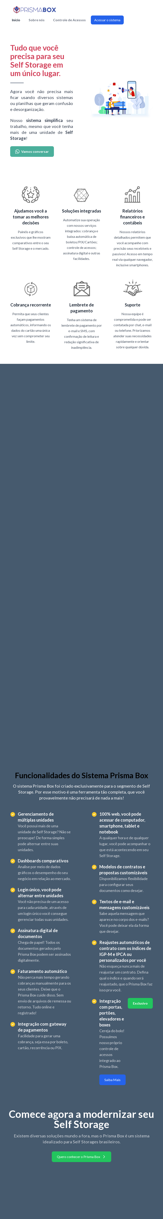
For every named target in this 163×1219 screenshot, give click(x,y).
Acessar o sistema (107, 20)
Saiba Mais (112, 1080)
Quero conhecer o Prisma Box (81, 1157)
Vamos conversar (32, 151)
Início (16, 20)
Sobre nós (37, 20)
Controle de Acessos (69, 20)
